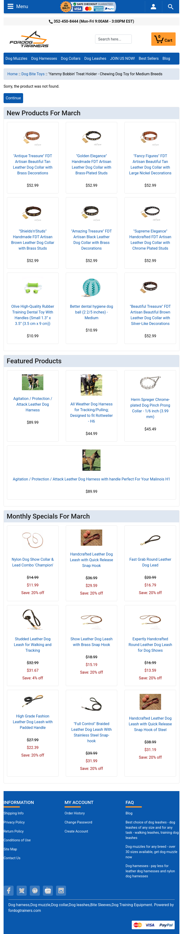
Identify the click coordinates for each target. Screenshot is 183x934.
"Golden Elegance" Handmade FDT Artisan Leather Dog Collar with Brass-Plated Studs (91, 164)
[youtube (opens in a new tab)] (48, 890)
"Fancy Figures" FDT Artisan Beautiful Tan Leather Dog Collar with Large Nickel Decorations (150, 164)
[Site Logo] (29, 38)
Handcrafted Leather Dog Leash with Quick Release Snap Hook (91, 560)
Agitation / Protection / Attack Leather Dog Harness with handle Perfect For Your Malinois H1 (91, 479)
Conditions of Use (17, 840)
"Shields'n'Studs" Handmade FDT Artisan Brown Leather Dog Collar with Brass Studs (32, 240)
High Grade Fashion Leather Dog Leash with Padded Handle (33, 722)
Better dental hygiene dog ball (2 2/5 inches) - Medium (91, 312)
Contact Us (12, 858)
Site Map (10, 849)
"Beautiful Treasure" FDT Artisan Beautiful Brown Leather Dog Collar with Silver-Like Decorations (150, 315)
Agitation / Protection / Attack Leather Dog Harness (32, 404)
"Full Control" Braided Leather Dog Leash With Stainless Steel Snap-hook (91, 732)
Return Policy (14, 831)
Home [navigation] (12, 74)
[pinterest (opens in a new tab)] (35, 890)
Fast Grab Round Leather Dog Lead (150, 562)
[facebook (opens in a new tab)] (8, 890)
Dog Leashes (95, 58)
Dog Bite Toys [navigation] (33, 74)
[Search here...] (113, 39)
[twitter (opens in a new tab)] (21, 890)
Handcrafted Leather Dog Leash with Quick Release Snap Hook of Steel (150, 724)
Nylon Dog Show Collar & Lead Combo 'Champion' (33, 562)
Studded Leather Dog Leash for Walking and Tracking (32, 645)
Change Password (78, 822)
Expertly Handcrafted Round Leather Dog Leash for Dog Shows (150, 645)
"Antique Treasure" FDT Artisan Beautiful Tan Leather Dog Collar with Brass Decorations (32, 164)
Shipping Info (14, 813)
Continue (13, 98)
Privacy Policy (14, 822)
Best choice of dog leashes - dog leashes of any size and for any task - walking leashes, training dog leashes (152, 830)
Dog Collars (71, 58)
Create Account (76, 831)
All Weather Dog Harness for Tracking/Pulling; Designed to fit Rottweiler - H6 (91, 413)
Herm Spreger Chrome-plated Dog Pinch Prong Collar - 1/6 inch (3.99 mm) (150, 408)
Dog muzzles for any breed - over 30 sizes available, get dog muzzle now (151, 852)
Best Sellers (149, 58)
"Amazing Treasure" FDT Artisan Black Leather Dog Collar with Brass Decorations (91, 240)
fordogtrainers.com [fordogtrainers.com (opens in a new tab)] (24, 910)
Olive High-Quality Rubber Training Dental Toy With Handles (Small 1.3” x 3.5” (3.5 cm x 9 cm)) (32, 315)
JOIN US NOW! (122, 58)
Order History (75, 813)
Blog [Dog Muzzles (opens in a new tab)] (129, 813)
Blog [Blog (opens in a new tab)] (166, 58)
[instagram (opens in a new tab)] (61, 890)
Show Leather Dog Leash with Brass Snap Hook (92, 642)
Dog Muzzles (16, 58)
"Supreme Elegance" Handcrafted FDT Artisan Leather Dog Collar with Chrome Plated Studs (150, 240)
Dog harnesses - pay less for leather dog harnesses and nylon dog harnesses (150, 871)
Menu (18, 6)
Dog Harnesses (44, 58)
